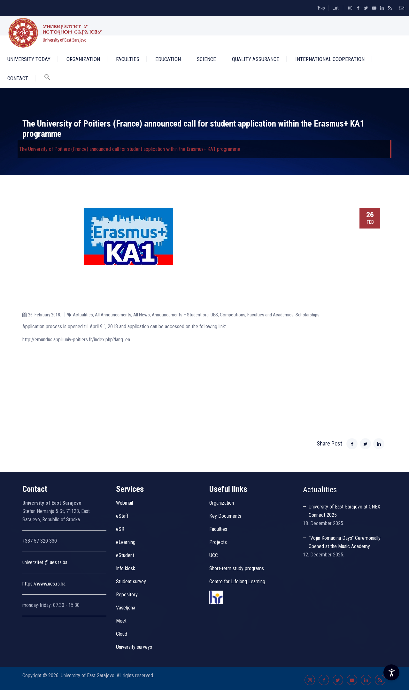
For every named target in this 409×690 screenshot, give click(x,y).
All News (141, 315)
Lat (336, 8)
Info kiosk (125, 568)
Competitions (232, 315)
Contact (17, 78)
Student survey (131, 581)
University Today (28, 59)
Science (206, 59)
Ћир (321, 8)
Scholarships (308, 315)
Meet (121, 621)
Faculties (127, 59)
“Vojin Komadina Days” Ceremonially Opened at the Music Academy (345, 542)
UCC (213, 555)
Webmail (124, 503)
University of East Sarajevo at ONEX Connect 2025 (344, 511)
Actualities (83, 315)
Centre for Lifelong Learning (237, 581)
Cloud (121, 634)
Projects (218, 542)
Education (168, 59)
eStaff (122, 516)
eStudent (125, 555)
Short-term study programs (236, 568)
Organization (83, 59)
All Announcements (113, 315)
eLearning (125, 542)
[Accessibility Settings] (391, 672)
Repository (127, 595)
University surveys (134, 647)
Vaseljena (125, 608)
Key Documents (225, 516)
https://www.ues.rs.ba (44, 584)
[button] (47, 78)
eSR (120, 529)
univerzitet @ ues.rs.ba (44, 562)
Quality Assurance (255, 59)
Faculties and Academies (270, 315)
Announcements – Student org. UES (185, 315)
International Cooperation (330, 59)
